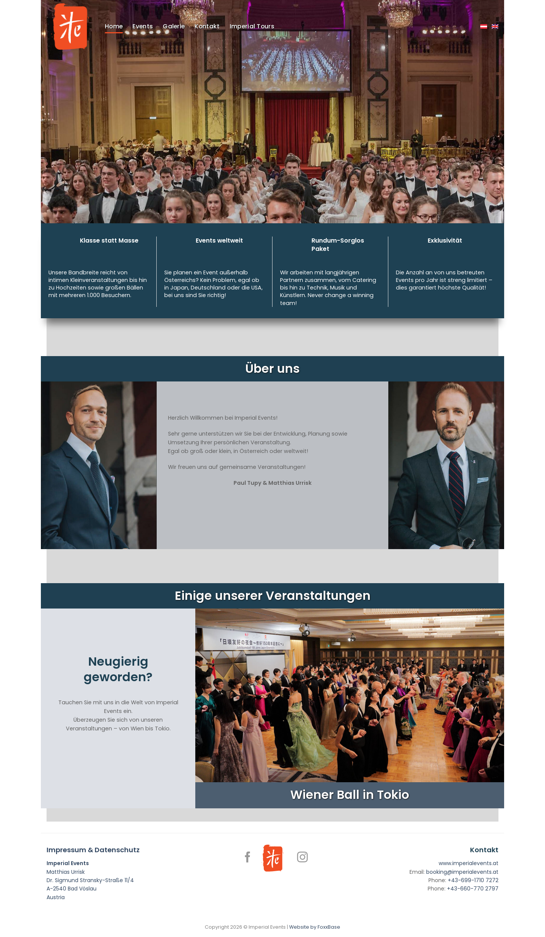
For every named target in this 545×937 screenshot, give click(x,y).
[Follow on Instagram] (302, 858)
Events (142, 26)
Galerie (174, 26)
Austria (56, 897)
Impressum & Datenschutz (93, 850)
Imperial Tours (252, 26)
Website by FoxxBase (314, 927)
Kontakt (207, 26)
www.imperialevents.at (468, 863)
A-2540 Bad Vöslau (72, 888)
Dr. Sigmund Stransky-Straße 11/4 (90, 880)
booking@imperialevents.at (462, 872)
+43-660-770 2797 (472, 888)
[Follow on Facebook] (247, 858)
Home (114, 26)
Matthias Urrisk (66, 872)
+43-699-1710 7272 (473, 880)
